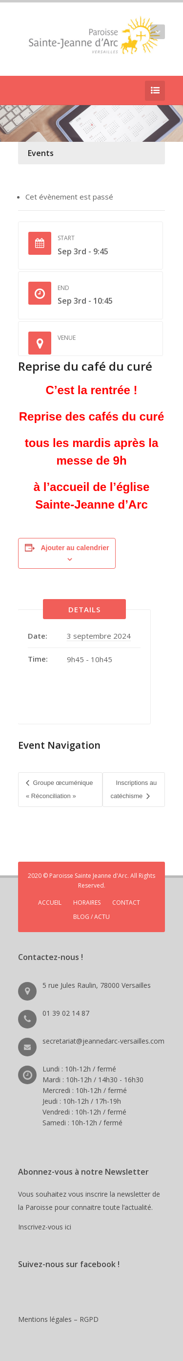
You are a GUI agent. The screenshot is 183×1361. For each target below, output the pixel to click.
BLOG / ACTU (91, 917)
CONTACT (126, 902)
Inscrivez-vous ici (46, 1226)
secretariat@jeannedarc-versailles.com (103, 1041)
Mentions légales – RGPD (58, 1319)
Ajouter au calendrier (75, 548)
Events (41, 153)
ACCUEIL (49, 902)
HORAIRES (87, 902)
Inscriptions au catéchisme (133, 789)
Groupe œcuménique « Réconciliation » (59, 789)
